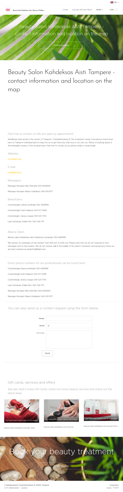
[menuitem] (68, 10)
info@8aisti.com (15, 172)
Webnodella (14, 488)
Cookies (24, 488)
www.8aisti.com (15, 159)
